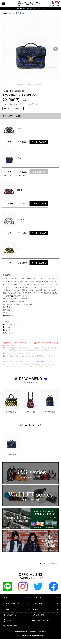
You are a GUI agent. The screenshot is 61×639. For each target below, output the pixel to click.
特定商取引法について (37, 632)
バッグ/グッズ (38, 603)
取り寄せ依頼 (38, 171)
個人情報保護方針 (21, 632)
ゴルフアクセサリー (11, 603)
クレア (22, 13)
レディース (37, 597)
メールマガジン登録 (43, 620)
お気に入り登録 (13, 108)
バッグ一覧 (13, 13)
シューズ (7, 609)
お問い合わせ (12, 625)
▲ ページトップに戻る (49, 563)
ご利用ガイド (12, 615)
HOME (4, 13)
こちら (22, 353)
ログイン (52, 5)
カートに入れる (38, 142)
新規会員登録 (41, 615)
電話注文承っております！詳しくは (30, 8)
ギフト (35, 609)
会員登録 (40, 361)
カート (58, 3)
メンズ (6, 597)
